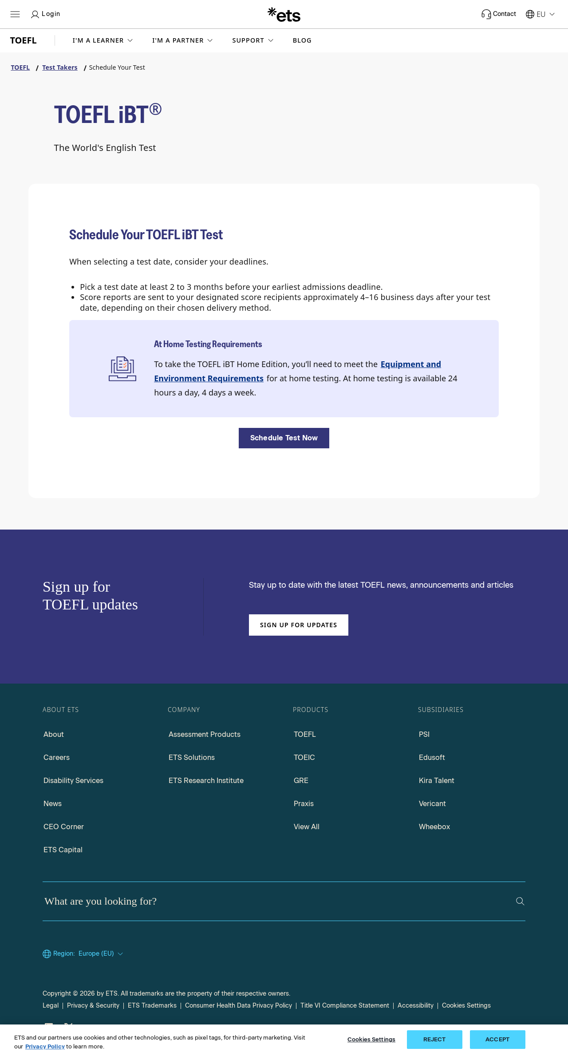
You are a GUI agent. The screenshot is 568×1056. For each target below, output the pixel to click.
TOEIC (304, 757)
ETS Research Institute (206, 780)
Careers (56, 757)
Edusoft (432, 757)
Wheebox (434, 827)
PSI (424, 734)
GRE (301, 780)
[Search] (520, 901)
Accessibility (416, 1005)
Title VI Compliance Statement (344, 1005)
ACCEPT (497, 1039)
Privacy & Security (93, 1005)
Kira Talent (436, 780)
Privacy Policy (45, 1046)
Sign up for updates (298, 625)
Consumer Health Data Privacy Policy (238, 1005)
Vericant (432, 803)
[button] (104, 40)
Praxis (304, 803)
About (53, 734)
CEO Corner (63, 827)
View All (307, 827)
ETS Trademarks (152, 1005)
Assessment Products (205, 734)
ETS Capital (63, 850)
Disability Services (73, 780)
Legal (51, 1005)
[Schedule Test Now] (284, 438)
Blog (302, 40)
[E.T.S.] (284, 14)
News (52, 803)
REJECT (434, 1039)
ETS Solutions (192, 757)
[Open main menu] (15, 14)
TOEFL (305, 734)
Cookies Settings (466, 1005)
